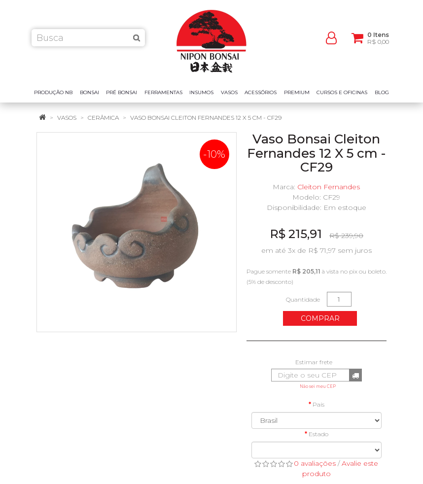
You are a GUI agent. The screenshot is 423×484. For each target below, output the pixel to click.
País (318, 404)
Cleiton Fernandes (328, 186)
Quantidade (303, 299)
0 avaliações (315, 463)
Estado (318, 434)
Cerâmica (103, 117)
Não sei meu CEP (318, 386)
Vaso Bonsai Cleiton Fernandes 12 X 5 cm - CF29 (206, 117)
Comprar (320, 318)
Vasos (66, 117)
